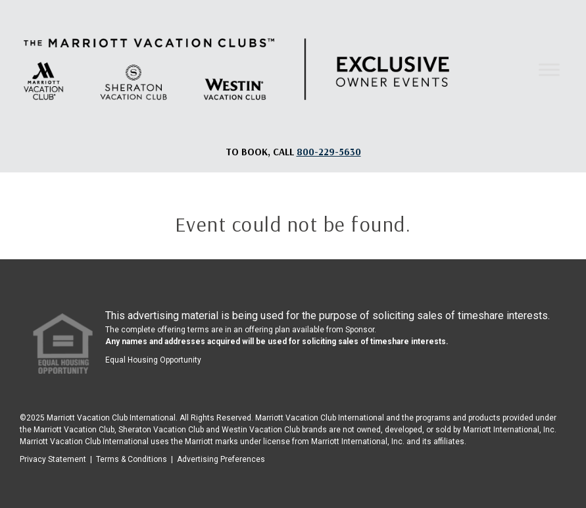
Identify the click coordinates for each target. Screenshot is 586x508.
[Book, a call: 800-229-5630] (329, 151)
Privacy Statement (53, 459)
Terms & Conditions (131, 459)
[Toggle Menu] (549, 69)
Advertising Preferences (221, 459)
